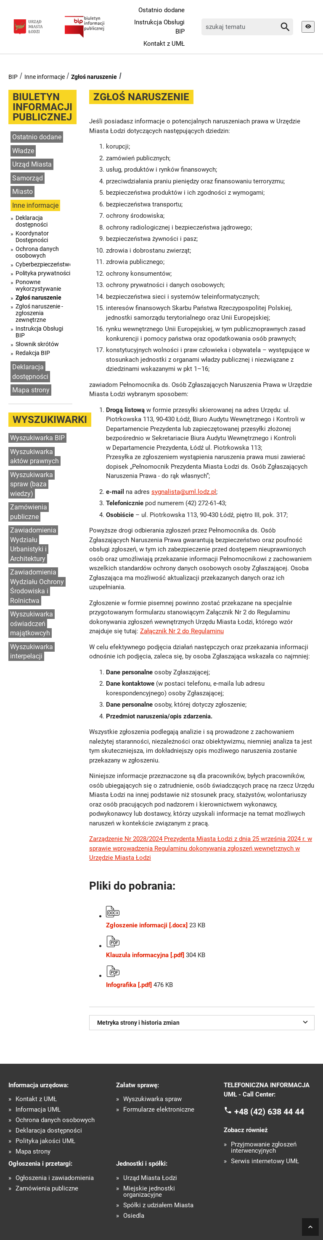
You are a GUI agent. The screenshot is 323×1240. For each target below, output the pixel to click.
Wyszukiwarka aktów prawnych (34, 456)
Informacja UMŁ (38, 1110)
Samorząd (27, 178)
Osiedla (133, 1216)
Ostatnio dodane (161, 10)
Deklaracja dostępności (32, 221)
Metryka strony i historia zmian (203, 1021)
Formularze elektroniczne (158, 1110)
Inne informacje (44, 76)
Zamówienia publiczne (28, 512)
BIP (13, 76)
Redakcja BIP (33, 353)
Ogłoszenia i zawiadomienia (55, 1178)
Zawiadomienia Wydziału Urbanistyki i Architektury (33, 544)
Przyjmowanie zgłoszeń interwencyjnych (264, 1147)
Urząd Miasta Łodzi (150, 1178)
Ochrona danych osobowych (37, 252)
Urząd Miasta (32, 164)
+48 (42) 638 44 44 (269, 1111)
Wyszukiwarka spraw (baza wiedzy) (31, 484)
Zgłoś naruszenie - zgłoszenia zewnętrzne (39, 313)
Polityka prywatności (43, 273)
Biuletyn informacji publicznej (42, 107)
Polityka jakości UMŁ (45, 1141)
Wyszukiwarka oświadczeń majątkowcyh (31, 623)
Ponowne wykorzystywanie (38, 285)
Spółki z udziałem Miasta (158, 1205)
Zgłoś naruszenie (94, 76)
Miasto (22, 192)
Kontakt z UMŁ (164, 43)
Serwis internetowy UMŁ (265, 1161)
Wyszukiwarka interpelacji (31, 651)
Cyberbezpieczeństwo (43, 264)
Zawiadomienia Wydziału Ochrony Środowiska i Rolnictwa (37, 586)
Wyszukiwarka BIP (37, 438)
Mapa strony (31, 390)
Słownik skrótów (37, 344)
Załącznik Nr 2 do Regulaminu (182, 631)
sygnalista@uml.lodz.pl (183, 492)
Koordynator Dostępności (32, 236)
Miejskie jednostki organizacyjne (149, 1191)
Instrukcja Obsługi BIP (159, 27)
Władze (23, 151)
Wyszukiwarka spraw (152, 1099)
